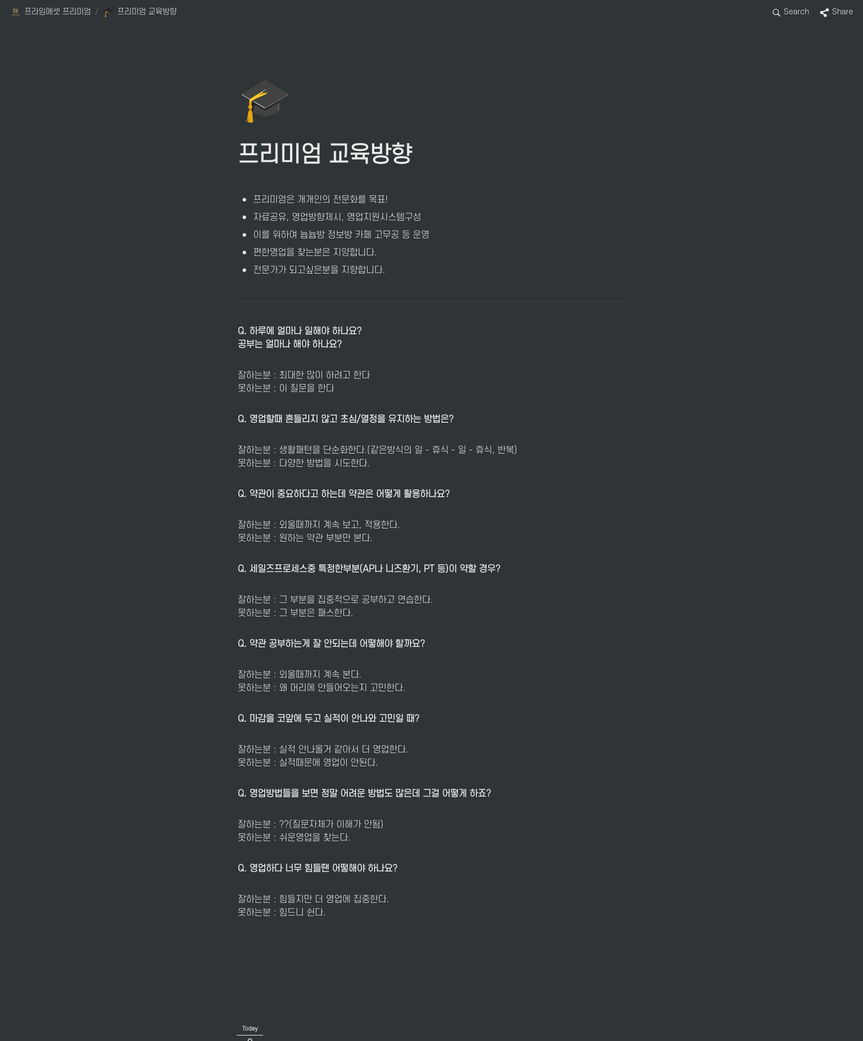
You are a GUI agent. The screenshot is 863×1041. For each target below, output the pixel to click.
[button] (50, 12)
